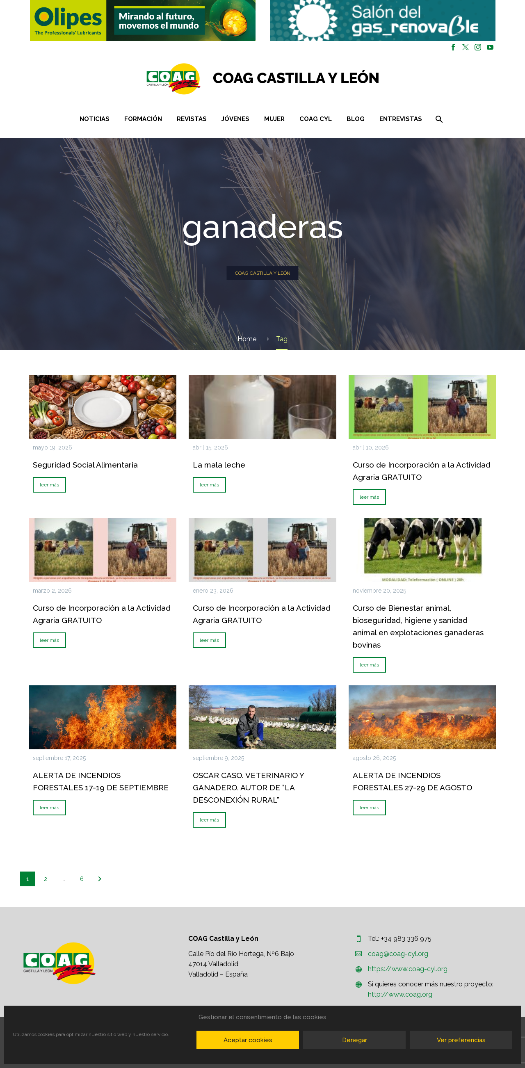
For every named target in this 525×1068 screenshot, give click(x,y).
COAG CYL (315, 119)
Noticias (95, 119)
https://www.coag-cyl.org (407, 969)
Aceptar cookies (248, 1040)
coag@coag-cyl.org (398, 954)
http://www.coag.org (400, 994)
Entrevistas (400, 119)
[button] (143, 20)
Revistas (192, 119)
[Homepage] (311, 79)
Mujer (274, 119)
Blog (356, 119)
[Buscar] (439, 119)
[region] (142, 20)
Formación (143, 119)
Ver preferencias (461, 1040)
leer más (49, 485)
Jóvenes (235, 119)
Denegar (354, 1040)
